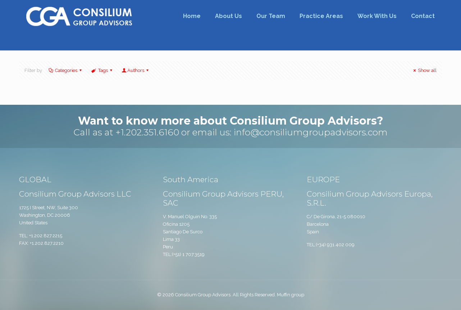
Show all (424, 70)
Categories (65, 70)
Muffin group (290, 294)
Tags (102, 70)
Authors (136, 70)
